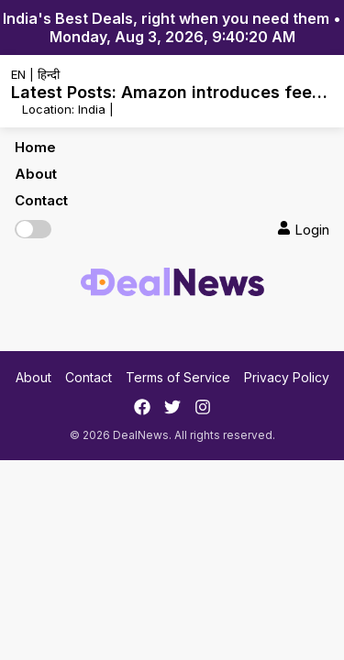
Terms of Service (178, 377)
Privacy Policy (286, 377)
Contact (41, 200)
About (36, 173)
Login (303, 229)
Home (35, 147)
